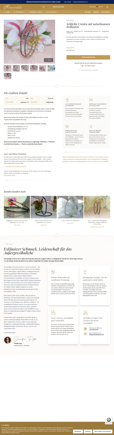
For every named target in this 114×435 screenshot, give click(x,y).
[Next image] (53, 42)
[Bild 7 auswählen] (7, 76)
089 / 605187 (67, 2)
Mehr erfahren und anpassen (103, 431)
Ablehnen (88, 431)
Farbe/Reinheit (9, 102)
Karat (7, 98)
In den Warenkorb (88, 57)
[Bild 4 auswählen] (34, 68)
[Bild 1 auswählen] (7, 68)
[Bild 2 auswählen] (16, 68)
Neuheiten (88, 12)
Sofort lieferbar (105, 12)
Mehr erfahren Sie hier (9, 175)
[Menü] (111, 418)
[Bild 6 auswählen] (51, 68)
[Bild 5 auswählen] (42, 68)
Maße (31, 98)
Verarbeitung (33, 102)
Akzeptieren (78, 431)
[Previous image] (5, 42)
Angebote (96, 12)
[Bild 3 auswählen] (25, 68)
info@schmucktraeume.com (80, 2)
